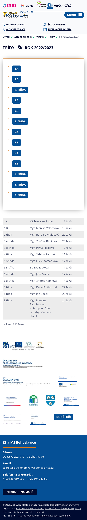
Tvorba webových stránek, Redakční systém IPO (44, 515)
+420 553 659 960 (13, 478)
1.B (16, 79)
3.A (16, 100)
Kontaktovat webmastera (30, 508)
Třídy (51, 36)
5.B (16, 142)
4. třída (20, 121)
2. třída (20, 90)
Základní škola (23, 36)
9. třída (20, 195)
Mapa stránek (25, 512)
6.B (16, 163)
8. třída (20, 184)
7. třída (20, 174)
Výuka (40, 36)
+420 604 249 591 (37, 478)
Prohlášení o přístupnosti (59, 508)
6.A (16, 153)
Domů (6, 36)
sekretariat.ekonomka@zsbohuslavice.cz (28, 467)
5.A (16, 132)
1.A (16, 68)
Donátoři (63, 417)
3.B (16, 111)
